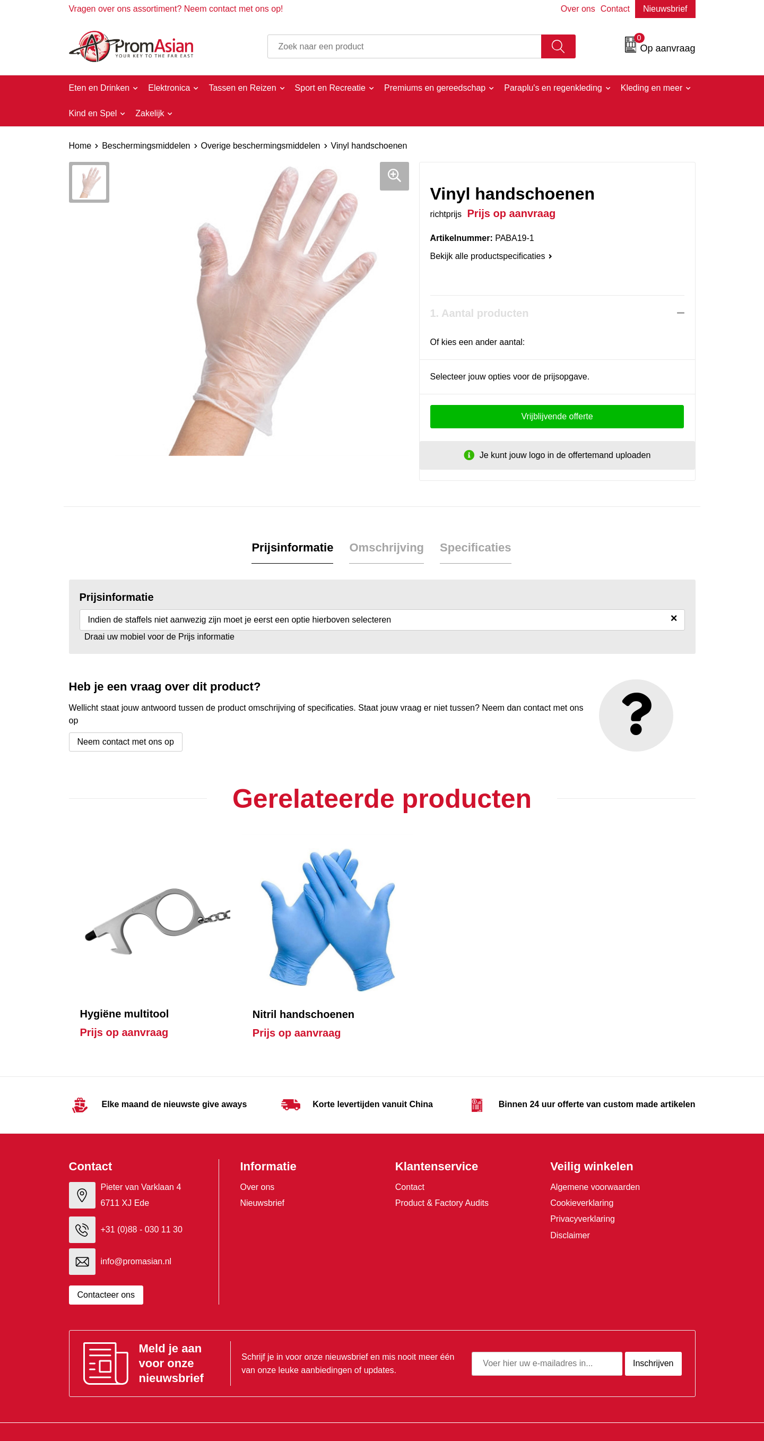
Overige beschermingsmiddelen (260, 145)
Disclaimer (570, 1218)
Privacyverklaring (582, 1202)
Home (80, 145)
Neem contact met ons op (125, 741)
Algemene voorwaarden (595, 1170)
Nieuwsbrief (665, 8)
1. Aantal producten (479, 313)
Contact (615, 8)
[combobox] (404, 46)
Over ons (578, 8)
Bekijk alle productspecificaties (491, 256)
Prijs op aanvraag (124, 1016)
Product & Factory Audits (442, 1187)
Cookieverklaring (581, 1187)
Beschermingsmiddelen (146, 145)
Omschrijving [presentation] (386, 547)
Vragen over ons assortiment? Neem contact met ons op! (176, 8)
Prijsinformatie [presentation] (292, 547)
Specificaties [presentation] (475, 547)
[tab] (292, 548)
